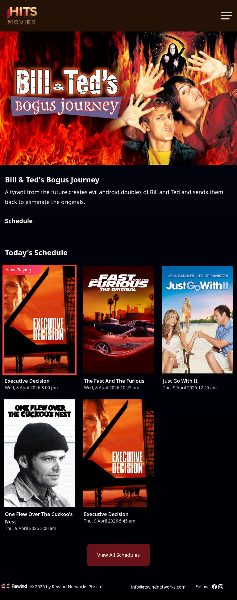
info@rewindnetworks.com (158, 587)
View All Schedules (118, 555)
